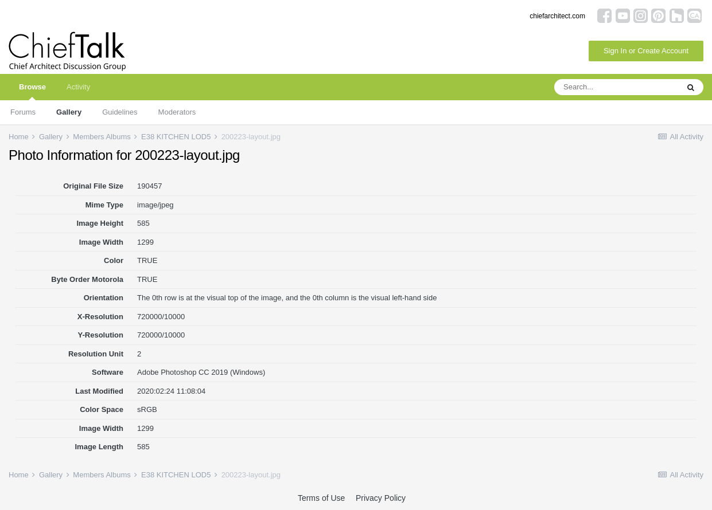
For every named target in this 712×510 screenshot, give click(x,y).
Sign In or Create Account (646, 50)
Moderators (177, 112)
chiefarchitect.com (557, 16)
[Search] (616, 87)
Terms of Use (321, 498)
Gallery (68, 112)
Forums (23, 112)
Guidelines (119, 112)
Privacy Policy (381, 498)
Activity (78, 87)
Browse (32, 91)
